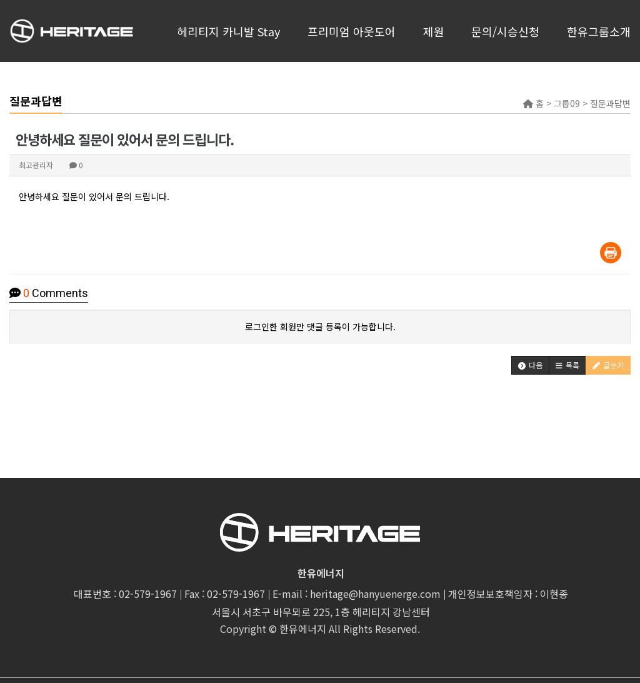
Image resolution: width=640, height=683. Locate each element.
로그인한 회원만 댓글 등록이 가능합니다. (320, 326)
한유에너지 (302, 628)
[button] (530, 365)
